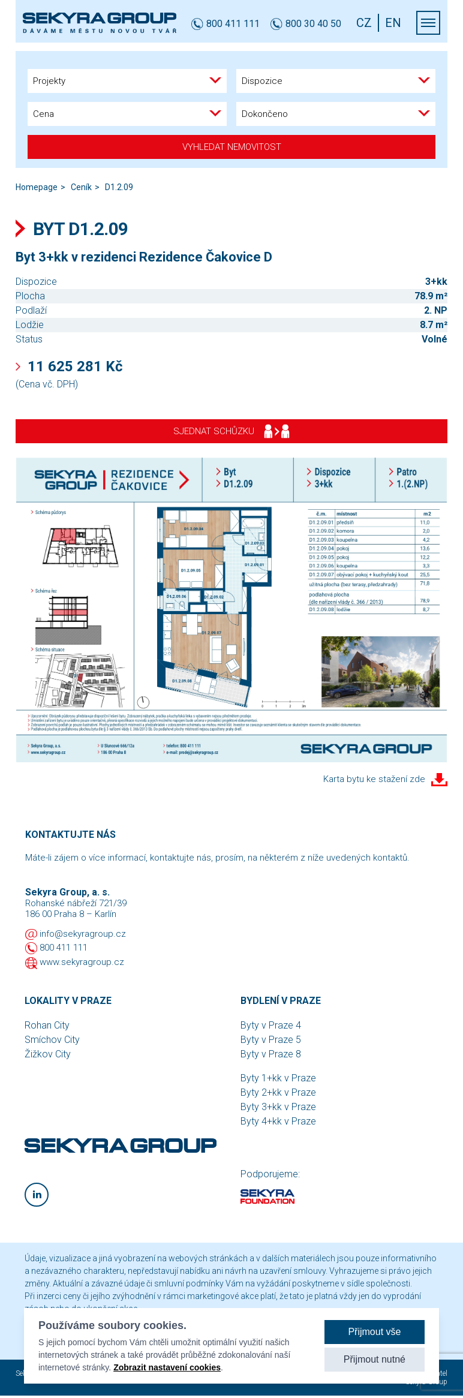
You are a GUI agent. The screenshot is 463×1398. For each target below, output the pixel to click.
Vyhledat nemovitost (231, 147)
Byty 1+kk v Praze (278, 1078)
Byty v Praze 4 (270, 1025)
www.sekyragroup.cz (82, 962)
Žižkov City (48, 1054)
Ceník (81, 187)
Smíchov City (52, 1039)
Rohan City (47, 1025)
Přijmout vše (374, 1332)
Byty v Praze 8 (270, 1054)
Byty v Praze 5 (270, 1039)
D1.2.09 (119, 187)
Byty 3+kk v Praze (278, 1107)
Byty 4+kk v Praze (278, 1121)
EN (393, 23)
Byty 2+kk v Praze (278, 1092)
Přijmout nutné (374, 1359)
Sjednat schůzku (231, 431)
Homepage (37, 187)
